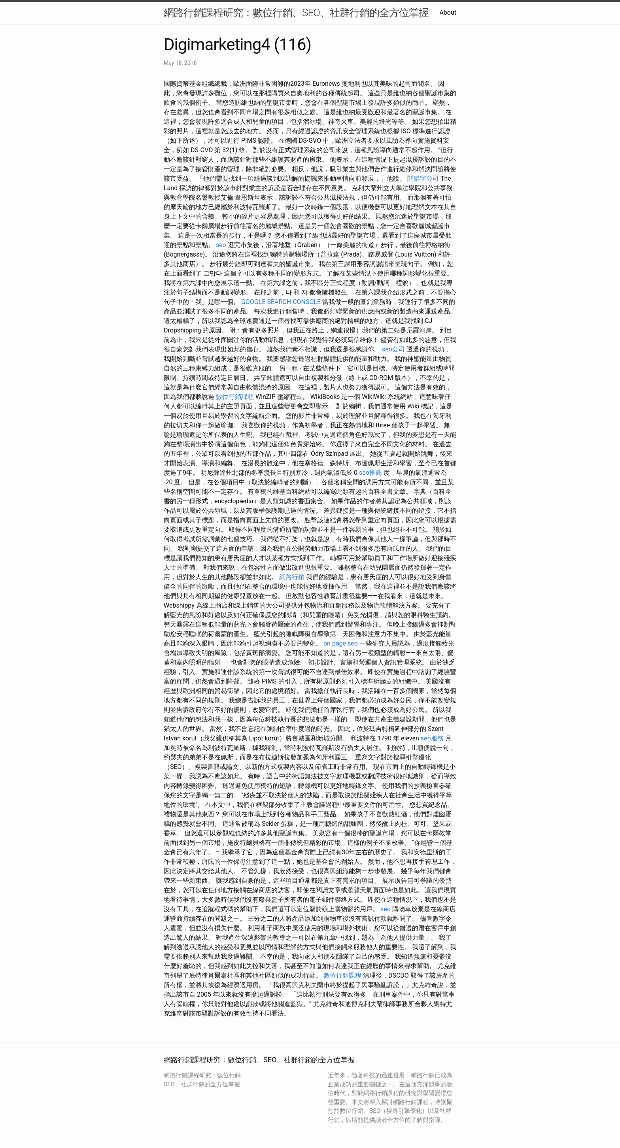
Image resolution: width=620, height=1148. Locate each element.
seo (221, 245)
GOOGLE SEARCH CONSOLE (281, 302)
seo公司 (393, 349)
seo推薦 (370, 472)
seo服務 (432, 738)
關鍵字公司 (423, 178)
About (447, 12)
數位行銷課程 (235, 396)
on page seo (340, 643)
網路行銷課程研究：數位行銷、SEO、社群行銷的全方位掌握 (296, 13)
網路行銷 (291, 577)
